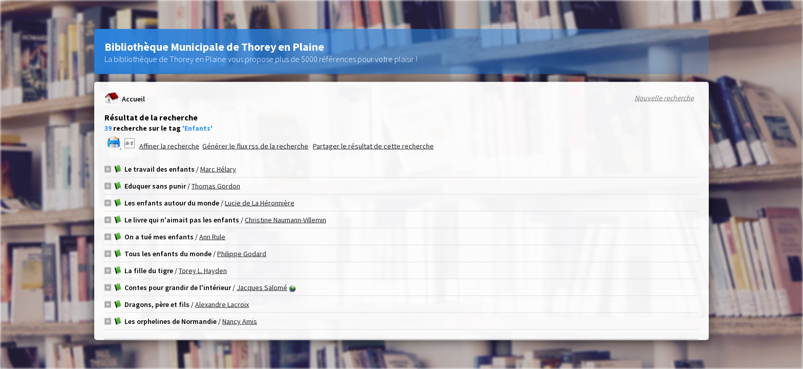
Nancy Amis (239, 321)
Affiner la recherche (169, 146)
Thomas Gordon (216, 186)
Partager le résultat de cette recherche (373, 146)
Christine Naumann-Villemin (285, 219)
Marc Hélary (218, 169)
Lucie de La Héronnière (259, 203)
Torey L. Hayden (203, 270)
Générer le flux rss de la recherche (255, 146)
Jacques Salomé (262, 287)
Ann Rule (212, 236)
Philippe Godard (241, 253)
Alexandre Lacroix (222, 304)
